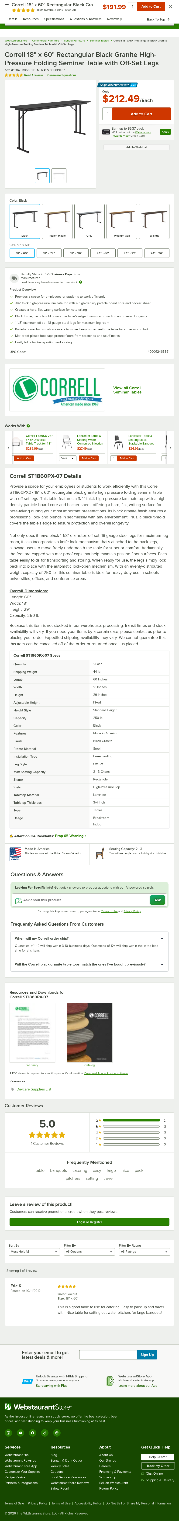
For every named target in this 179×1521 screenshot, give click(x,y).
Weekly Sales (60, 1466)
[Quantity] (107, 113)
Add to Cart (24, 458)
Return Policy (108, 1488)
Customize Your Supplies (23, 1471)
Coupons (57, 1471)
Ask (158, 900)
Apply (166, 132)
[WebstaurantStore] (63, 1407)
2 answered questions (61, 75)
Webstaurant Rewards (20, 1460)
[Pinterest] (57, 1433)
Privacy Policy (132, 911)
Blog (54, 1455)
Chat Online (152, 1473)
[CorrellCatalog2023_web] (89, 1035)
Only (105, 91)
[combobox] (89, 21)
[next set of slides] (170, 447)
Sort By (14, 1245)
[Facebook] (32, 1433)
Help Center (158, 1457)
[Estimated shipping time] (80, 282)
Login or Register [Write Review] (89, 1222)
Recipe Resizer (16, 1477)
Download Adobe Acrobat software (106, 1073)
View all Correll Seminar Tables (127, 390)
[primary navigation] (14, 8)
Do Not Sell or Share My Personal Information (138, 1503)
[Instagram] (8, 1433)
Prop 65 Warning (69, 836)
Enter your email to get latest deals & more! (45, 1354)
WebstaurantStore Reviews (70, 1483)
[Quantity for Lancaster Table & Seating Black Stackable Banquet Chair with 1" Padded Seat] (113, 458)
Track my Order (158, 1466)
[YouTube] (20, 1433)
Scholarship (107, 1477)
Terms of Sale (14, 1503)
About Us (106, 1455)
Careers (105, 1466)
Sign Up (147, 1355)
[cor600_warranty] (32, 1035)
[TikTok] (44, 1433)
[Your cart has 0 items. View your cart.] (167, 8)
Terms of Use (109, 911)
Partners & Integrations (21, 1483)
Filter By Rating (130, 1245)
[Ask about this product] (89, 900)
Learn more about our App (137, 1385)
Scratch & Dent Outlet (66, 1460)
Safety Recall (60, 1488)
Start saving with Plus (51, 1385)
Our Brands (107, 1460)
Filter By (70, 1245)
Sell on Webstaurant (113, 1483)
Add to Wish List (136, 147)
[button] (42, 175)
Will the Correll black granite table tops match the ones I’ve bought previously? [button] (80, 964)
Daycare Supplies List (48, 1089)
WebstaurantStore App (21, 1466)
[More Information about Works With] (28, 426)
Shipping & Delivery (157, 1480)
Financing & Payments (115, 1471)
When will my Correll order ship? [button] (42, 938)
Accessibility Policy (88, 1503)
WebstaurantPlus (17, 1455)
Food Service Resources (68, 1477)
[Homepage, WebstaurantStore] (89, 8)
